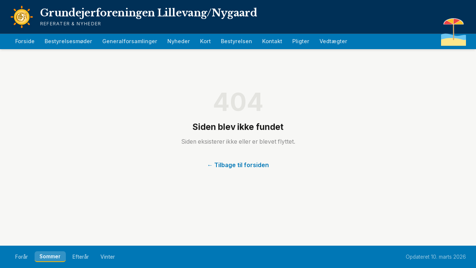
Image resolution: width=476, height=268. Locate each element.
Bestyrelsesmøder (68, 41)
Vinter (107, 257)
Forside (25, 41)
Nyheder (178, 41)
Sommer (50, 256)
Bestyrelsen (236, 41)
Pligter (300, 41)
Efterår (81, 257)
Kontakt (272, 41)
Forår (21, 257)
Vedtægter (333, 41)
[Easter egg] (453, 29)
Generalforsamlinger (129, 41)
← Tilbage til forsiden (238, 165)
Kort (205, 41)
